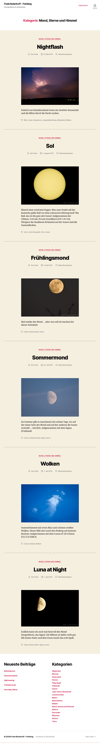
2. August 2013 (47, 154)
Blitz (25, 120)
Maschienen (57, 701)
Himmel (32, 438)
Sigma (43, 438)
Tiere (54, 722)
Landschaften (58, 695)
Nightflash (50, 47)
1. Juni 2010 (48, 578)
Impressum (83, 5)
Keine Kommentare (65, 55)
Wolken (69, 120)
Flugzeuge (56, 684)
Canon (30, 120)
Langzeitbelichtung (50, 120)
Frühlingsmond (50, 258)
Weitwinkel (62, 120)
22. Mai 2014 (48, 55)
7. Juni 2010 (48, 472)
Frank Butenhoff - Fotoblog (18, 4)
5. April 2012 (48, 266)
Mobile (55, 704)
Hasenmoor (38, 120)
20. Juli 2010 (48, 366)
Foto (42, 232)
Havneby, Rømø (10, 690)
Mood (37, 332)
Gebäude (56, 687)
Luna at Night (50, 570)
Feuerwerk (56, 678)
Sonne (47, 232)
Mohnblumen (9, 672)
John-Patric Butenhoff (61, 693)
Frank (35, 55)
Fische (55, 681)
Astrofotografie (34, 232)
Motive (55, 710)
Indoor (55, 690)
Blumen (55, 675)
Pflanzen (55, 716)
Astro (26, 232)
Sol (50, 146)
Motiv (37, 646)
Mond (32, 332)
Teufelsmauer (10, 686)
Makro (54, 698)
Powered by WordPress (45, 737)
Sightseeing (9, 681)
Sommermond (50, 358)
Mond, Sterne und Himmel (50, 39)
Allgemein (56, 672)
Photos (55, 719)
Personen (56, 713)
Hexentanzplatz (10, 676)
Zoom (42, 332)
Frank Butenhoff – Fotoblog (22, 737)
